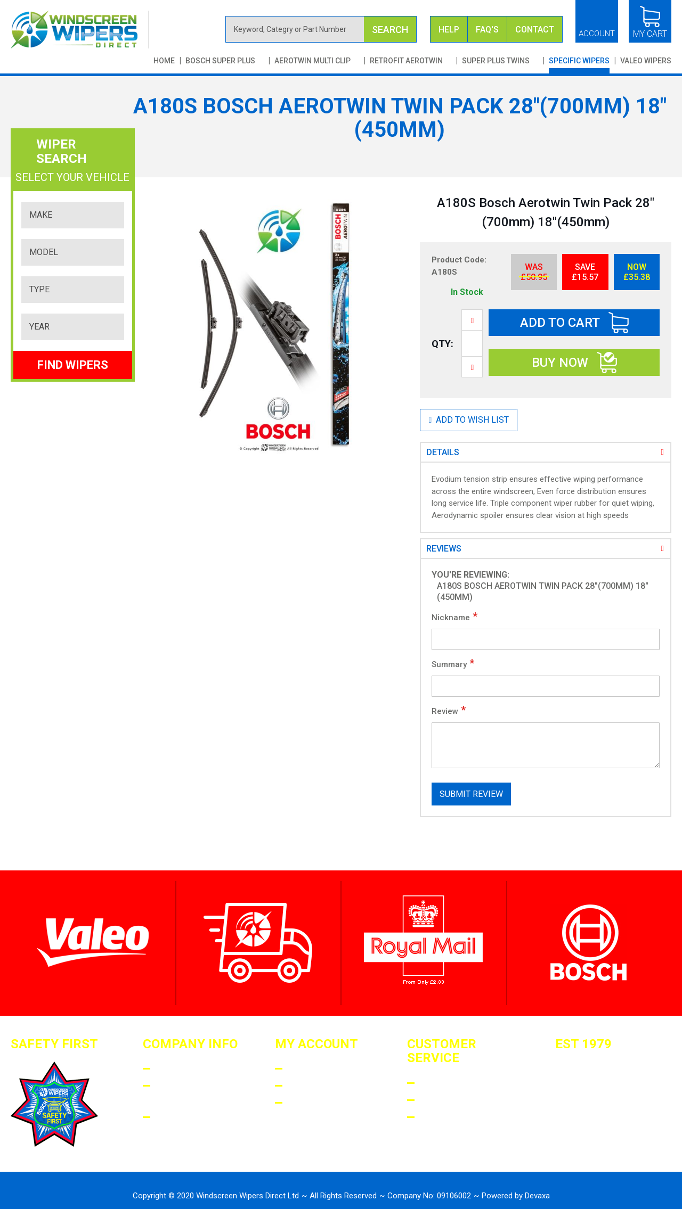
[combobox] (321, 29)
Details (442, 452)
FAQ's (487, 29)
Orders (305, 1085)
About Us (178, 1068)
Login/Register (325, 1068)
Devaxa (537, 1195)
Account (597, 33)
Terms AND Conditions (184, 1093)
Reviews (443, 549)
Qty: (442, 343)
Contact (534, 29)
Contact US (448, 1117)
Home (164, 60)
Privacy (175, 1117)
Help (449, 29)
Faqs (431, 1083)
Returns (441, 1100)
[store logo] (80, 29)
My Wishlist (317, 1102)
